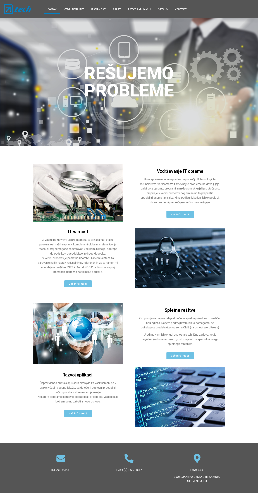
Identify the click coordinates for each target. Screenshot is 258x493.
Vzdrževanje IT (74, 9)
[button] (180, 214)
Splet (117, 9)
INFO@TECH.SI (60, 469)
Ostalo (163, 9)
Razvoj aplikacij (139, 9)
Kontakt (181, 9)
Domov (51, 9)
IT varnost (98, 9)
